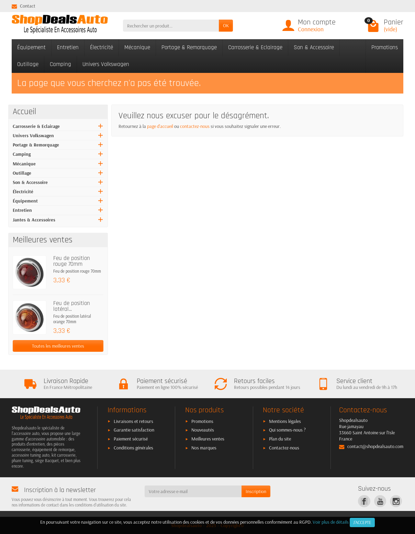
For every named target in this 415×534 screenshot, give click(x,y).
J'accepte (362, 522)
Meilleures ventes (207, 439)
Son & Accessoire (314, 47)
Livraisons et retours (133, 421)
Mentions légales (285, 421)
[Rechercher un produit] (171, 25)
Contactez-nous (284, 448)
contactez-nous (195, 126)
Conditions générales (133, 448)
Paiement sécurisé (131, 439)
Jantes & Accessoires (34, 220)
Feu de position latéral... (71, 306)
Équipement (31, 47)
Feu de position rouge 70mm (71, 261)
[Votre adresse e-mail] (193, 491)
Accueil (24, 111)
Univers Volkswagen (105, 64)
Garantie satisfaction (134, 430)
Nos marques (203, 448)
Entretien (68, 47)
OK (226, 25)
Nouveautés (202, 430)
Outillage (27, 64)
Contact (23, 6)
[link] (364, 501)
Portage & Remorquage (189, 47)
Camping (60, 64)
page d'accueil (160, 126)
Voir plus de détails (331, 522)
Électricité (101, 47)
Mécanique (137, 47)
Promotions (384, 47)
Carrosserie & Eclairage (255, 47)
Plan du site (280, 439)
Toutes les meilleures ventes (58, 346)
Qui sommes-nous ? (287, 430)
